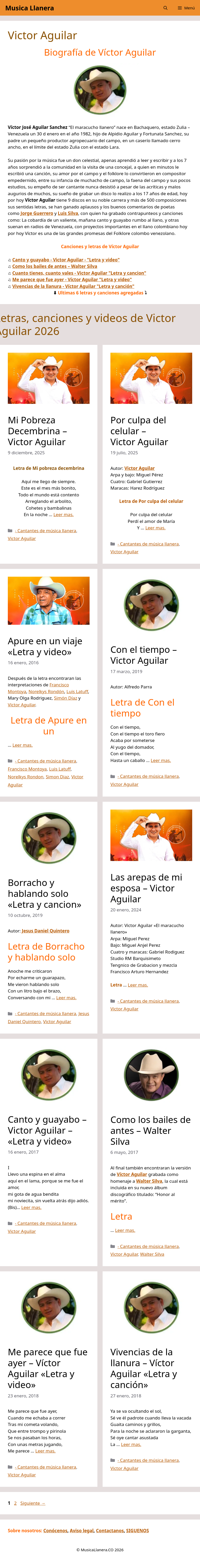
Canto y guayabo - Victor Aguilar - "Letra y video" (66, 260)
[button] (165, 8)
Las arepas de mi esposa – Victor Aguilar (146, 888)
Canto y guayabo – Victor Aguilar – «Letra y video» (47, 1130)
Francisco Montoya (27, 769)
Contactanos (110, 1531)
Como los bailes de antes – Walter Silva (54, 266)
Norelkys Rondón (46, 691)
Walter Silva (152, 1254)
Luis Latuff (77, 691)
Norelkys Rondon (25, 777)
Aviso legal (81, 1531)
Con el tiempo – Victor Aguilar (143, 654)
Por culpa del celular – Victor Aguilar (139, 431)
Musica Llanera (29, 7)
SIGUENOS (137, 1531)
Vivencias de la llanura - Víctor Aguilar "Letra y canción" (73, 286)
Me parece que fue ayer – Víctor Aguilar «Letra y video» (48, 1368)
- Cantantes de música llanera (45, 531)
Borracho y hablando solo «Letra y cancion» (45, 893)
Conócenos (55, 1531)
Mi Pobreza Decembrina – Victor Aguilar (37, 431)
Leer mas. (63, 514)
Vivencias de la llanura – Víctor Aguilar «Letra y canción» (143, 1368)
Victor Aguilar (22, 538)
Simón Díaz (65, 698)
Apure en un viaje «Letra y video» (45, 646)
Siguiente (32, 1503)
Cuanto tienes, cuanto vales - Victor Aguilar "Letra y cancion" (79, 273)
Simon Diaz (57, 777)
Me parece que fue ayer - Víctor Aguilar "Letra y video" (72, 279)
